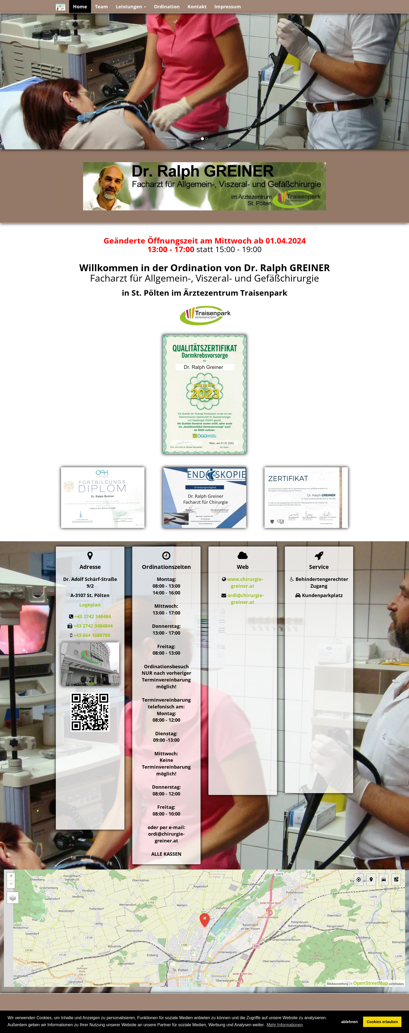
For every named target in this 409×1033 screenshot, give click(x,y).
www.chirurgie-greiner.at (245, 582)
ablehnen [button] (349, 1022)
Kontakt (197, 6)
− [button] (11, 884)
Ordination (167, 6)
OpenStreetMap (370, 983)
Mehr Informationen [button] (285, 1025)
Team (101, 6)
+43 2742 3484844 (93, 626)
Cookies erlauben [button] (382, 1022)
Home (80, 6)
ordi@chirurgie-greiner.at (245, 598)
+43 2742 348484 (92, 616)
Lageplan (90, 604)
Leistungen (131, 6)
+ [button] (11, 876)
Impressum (227, 6)
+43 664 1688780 (92, 635)
